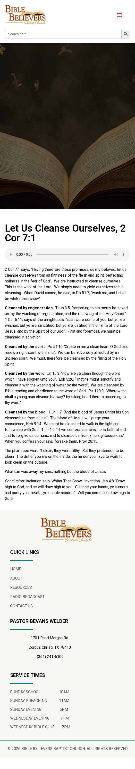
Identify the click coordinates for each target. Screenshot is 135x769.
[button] (120, 15)
